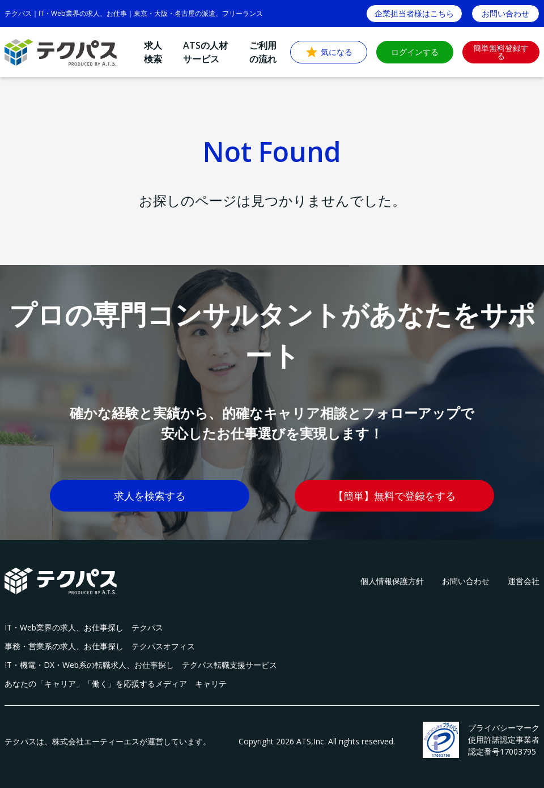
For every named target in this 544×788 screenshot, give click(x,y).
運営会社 (523, 581)
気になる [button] (328, 52)
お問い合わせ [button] (505, 13)
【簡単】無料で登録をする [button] (394, 495)
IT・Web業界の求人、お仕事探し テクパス (84, 627)
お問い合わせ (466, 581)
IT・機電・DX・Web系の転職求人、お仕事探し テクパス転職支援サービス (141, 664)
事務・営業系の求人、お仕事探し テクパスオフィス (100, 646)
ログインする (415, 51)
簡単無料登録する (501, 51)
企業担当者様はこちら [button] (414, 13)
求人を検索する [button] (149, 495)
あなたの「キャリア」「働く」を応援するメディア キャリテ (116, 683)
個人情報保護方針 (392, 581)
